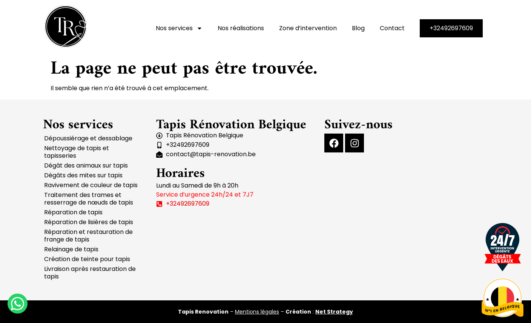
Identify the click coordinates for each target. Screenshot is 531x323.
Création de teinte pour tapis (87, 259)
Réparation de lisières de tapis (88, 222)
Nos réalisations (241, 28)
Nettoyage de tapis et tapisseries (76, 152)
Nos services (179, 28)
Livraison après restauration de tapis (90, 273)
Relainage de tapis (71, 249)
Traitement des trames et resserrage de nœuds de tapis (88, 199)
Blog (358, 28)
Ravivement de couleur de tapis (91, 185)
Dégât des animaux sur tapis (86, 165)
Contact (392, 28)
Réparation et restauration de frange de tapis (88, 236)
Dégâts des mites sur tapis (83, 175)
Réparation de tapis (73, 212)
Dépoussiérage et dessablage (88, 138)
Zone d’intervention (308, 28)
